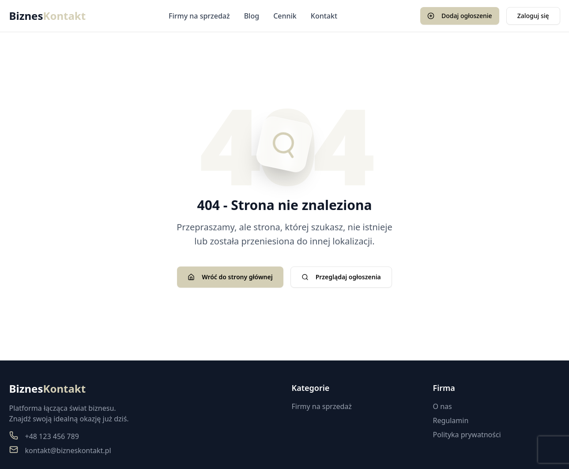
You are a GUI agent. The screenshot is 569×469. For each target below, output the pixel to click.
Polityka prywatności (467, 434)
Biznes (47, 16)
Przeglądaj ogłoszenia (341, 277)
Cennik (285, 16)
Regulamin (451, 420)
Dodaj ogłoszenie (459, 15)
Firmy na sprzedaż (199, 16)
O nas (442, 406)
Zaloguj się (533, 15)
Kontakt (324, 16)
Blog (251, 16)
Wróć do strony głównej (230, 277)
